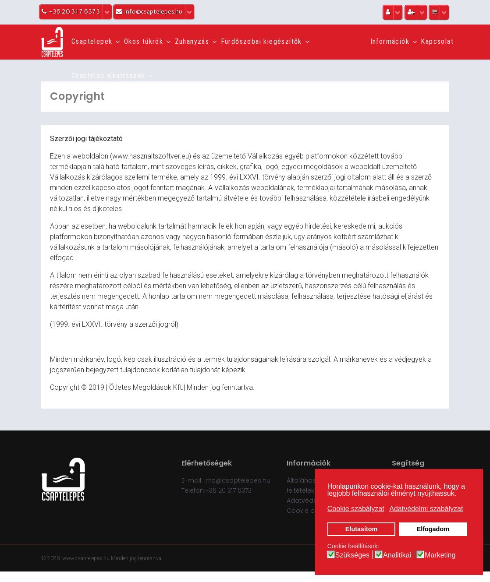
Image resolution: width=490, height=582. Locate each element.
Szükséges (352, 555)
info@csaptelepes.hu (237, 480)
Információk (389, 41)
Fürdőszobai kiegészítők (261, 41)
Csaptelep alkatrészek (108, 75)
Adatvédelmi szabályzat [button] (426, 508)
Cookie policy (308, 510)
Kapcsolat (437, 41)
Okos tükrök (143, 41)
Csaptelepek (91, 41)
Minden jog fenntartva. (137, 558)
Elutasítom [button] (361, 529)
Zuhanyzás (192, 41)
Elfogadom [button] (433, 529)
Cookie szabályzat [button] (355, 508)
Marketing (440, 555)
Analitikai (397, 555)
